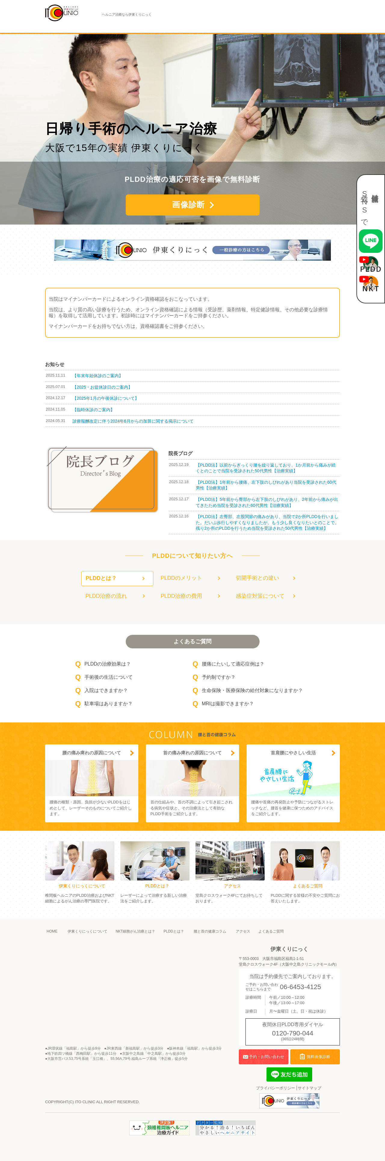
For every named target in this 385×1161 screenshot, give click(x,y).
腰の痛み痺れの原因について (91, 752)
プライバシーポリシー (275, 1088)
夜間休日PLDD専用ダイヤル (237, 20)
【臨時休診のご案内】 (93, 409)
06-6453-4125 (300, 987)
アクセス (259, 26)
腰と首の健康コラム (220, 26)
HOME (52, 931)
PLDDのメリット (181, 578)
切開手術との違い (257, 578)
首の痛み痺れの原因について (192, 752)
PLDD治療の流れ (106, 596)
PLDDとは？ (178, 26)
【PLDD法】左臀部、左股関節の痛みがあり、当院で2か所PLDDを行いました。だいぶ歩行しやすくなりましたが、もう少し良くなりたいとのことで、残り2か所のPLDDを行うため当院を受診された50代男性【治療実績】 (267, 522)
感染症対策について (260, 596)
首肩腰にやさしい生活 (293, 752)
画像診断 (188, 204)
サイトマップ (309, 1088)
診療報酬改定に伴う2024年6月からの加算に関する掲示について (133, 421)
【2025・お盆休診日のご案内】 (102, 387)
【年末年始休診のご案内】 (97, 375)
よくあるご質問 (293, 26)
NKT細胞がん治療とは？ (132, 26)
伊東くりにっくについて (74, 26)
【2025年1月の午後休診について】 (105, 398)
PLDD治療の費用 (181, 596)
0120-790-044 (292, 1033)
